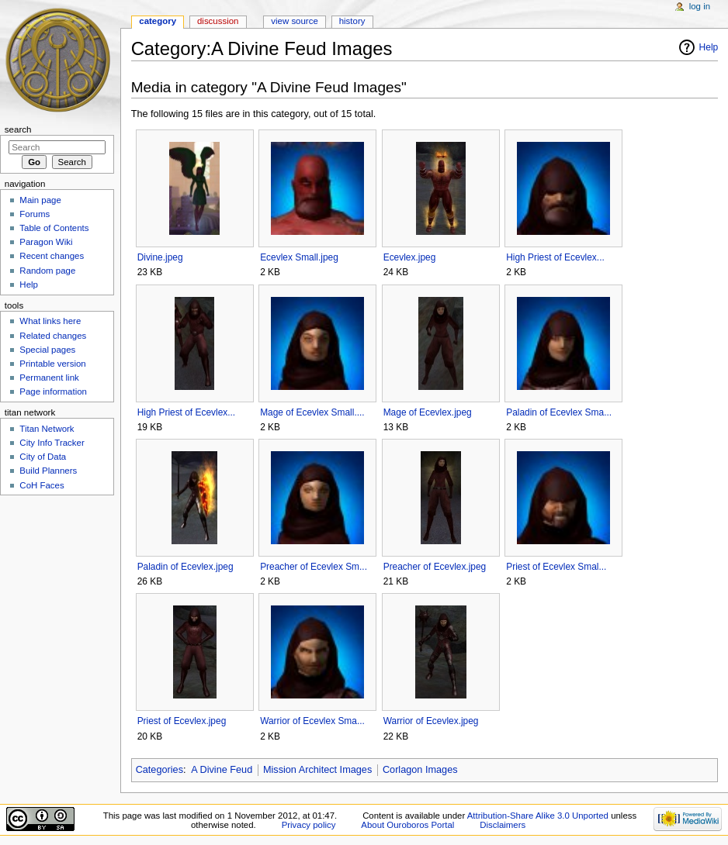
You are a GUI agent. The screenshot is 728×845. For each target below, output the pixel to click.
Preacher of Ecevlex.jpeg (435, 566)
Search (18, 129)
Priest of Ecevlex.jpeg (182, 721)
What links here (50, 321)
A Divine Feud (221, 769)
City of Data (42, 456)
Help (709, 47)
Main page (40, 200)
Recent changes (51, 255)
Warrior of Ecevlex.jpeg (431, 721)
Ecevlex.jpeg (409, 257)
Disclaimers (502, 824)
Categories (159, 769)
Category (157, 21)
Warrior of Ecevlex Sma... (312, 721)
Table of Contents (53, 228)
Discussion (217, 21)
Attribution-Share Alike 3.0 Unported (537, 815)
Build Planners (48, 470)
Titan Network (46, 428)
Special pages (47, 349)
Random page (47, 270)
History (352, 21)
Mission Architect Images (317, 769)
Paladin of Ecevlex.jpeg (185, 566)
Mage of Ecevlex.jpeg (427, 412)
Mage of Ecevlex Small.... (312, 412)
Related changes (52, 335)
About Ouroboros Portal (407, 824)
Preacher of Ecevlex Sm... (313, 566)
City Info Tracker (51, 442)
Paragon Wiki (45, 242)
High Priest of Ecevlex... (555, 257)
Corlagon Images (420, 769)
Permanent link (48, 377)
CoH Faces (41, 485)
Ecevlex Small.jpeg (299, 257)
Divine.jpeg (160, 257)
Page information (53, 391)
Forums (34, 214)
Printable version (52, 363)
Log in (699, 6)
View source (294, 21)
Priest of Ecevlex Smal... (556, 566)
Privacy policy (309, 824)
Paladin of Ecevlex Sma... (559, 412)
